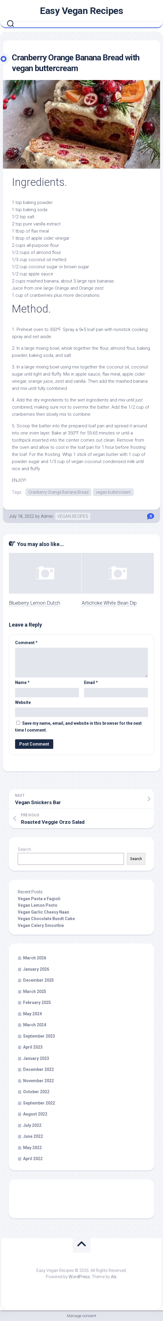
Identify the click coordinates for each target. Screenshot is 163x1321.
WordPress (79, 1276)
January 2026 (36, 969)
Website (23, 702)
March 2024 (34, 1024)
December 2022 (38, 1069)
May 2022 (32, 1147)
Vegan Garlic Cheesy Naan (43, 912)
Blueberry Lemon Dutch (34, 603)
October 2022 (36, 1091)
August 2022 (35, 1114)
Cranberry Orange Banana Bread (58, 492)
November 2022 (38, 1080)
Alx (114, 1276)
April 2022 (33, 1158)
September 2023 (39, 1036)
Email (91, 682)
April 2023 (33, 1047)
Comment (26, 642)
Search (24, 849)
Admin (47, 516)
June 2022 (33, 1136)
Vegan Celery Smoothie (41, 925)
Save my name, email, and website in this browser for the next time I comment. (78, 726)
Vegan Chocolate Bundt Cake (46, 918)
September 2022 (39, 1103)
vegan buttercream (113, 492)
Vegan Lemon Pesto (37, 905)
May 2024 (32, 1013)
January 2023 (36, 1058)
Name (22, 682)
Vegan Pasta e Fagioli (39, 898)
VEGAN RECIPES (72, 516)
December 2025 (38, 980)
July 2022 (32, 1125)
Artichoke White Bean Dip (109, 603)
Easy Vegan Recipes (81, 10)
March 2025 (34, 991)
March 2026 (34, 958)
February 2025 (37, 1002)
